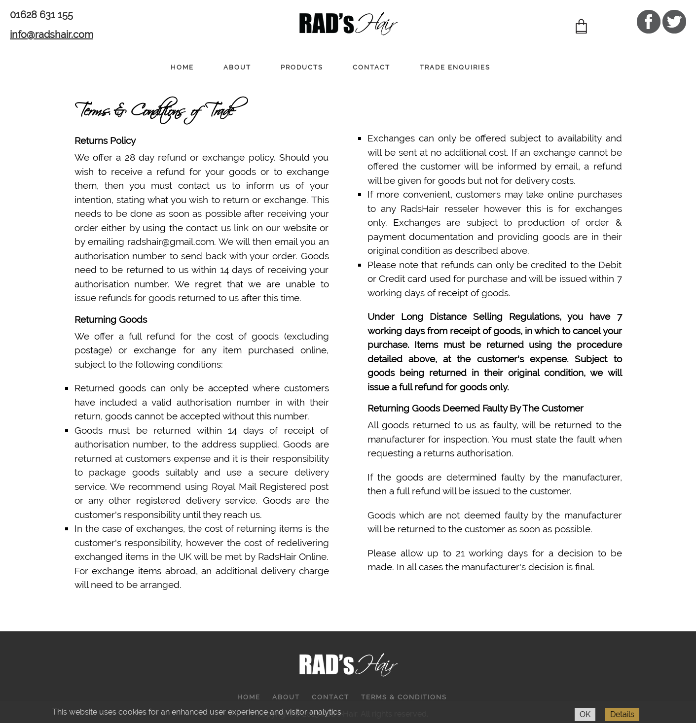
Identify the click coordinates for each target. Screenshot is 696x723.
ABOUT (237, 67)
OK (585, 714)
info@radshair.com (51, 34)
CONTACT (371, 67)
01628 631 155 (41, 15)
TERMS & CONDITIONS (404, 697)
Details (622, 714)
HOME (182, 67)
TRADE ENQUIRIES (455, 67)
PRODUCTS (302, 67)
